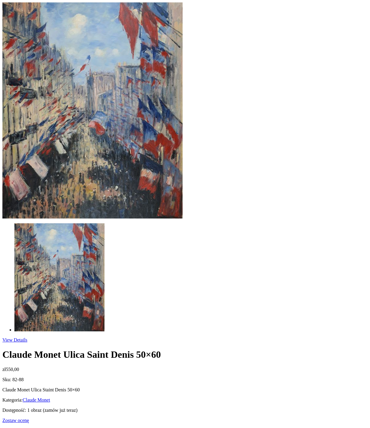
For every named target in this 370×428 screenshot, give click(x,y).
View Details (14, 339)
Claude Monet (36, 399)
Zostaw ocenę (15, 420)
